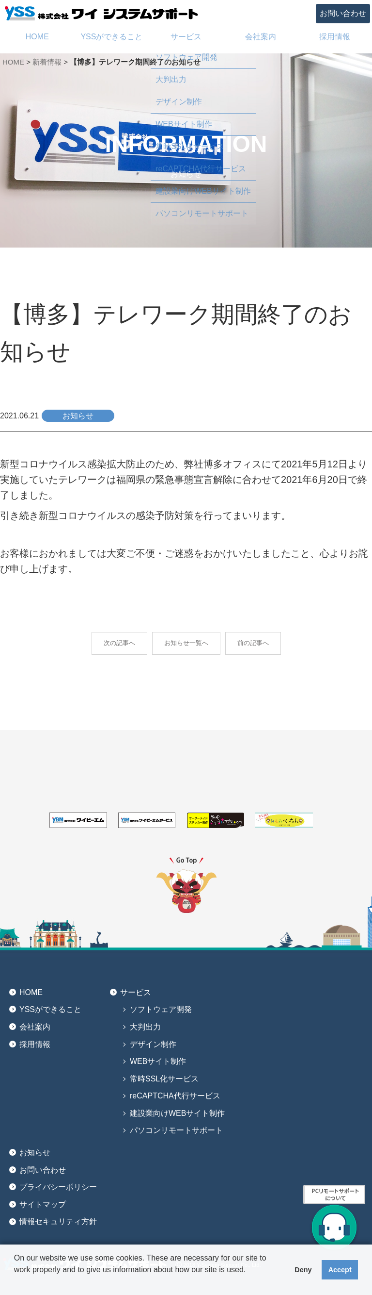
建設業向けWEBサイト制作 (177, 1113)
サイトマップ (42, 1204)
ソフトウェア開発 (161, 1009)
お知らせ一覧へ (186, 643)
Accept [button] (340, 1270)
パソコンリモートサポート (176, 1130)
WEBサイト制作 (158, 1061)
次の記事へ (119, 643)
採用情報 (34, 1044)
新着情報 (47, 62)
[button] (15, 1282)
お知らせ (34, 1152)
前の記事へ (253, 643)
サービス (135, 992)
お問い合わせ (343, 13)
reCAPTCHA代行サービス (175, 1096)
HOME (13, 62)
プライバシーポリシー (58, 1187)
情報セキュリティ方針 (58, 1221)
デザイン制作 (153, 1044)
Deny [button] (302, 1270)
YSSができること (50, 1009)
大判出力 (145, 1027)
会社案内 (34, 1027)
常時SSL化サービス (164, 1079)
